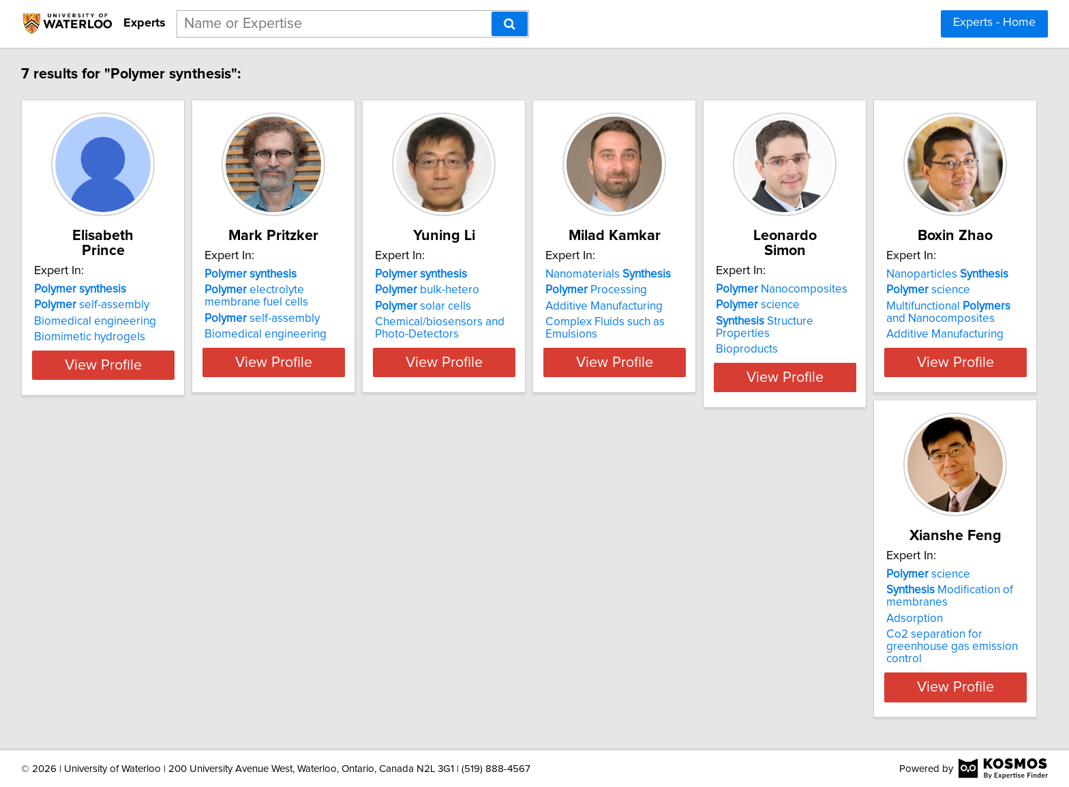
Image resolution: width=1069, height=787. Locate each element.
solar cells (493, 306)
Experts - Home (994, 22)
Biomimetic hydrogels (91, 322)
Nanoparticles (97, 586)
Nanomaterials (712, 274)
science (896, 290)
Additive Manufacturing (708, 306)
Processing (700, 290)
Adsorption (269, 631)
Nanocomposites (920, 274)
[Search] (510, 24)
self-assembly (93, 290)
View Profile (122, 374)
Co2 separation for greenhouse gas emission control (321, 652)
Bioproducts (885, 322)
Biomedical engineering (97, 306)
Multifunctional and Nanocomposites (109, 624)
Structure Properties (931, 306)
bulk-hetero (497, 290)
